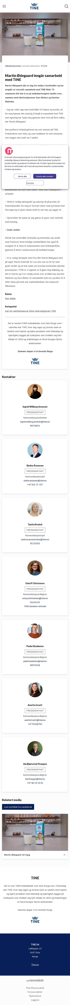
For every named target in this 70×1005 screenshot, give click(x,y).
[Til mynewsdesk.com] (35, 980)
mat (7, 310)
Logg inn (35, 999)
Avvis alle (22, 176)
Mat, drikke (10, 298)
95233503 (35, 543)
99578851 (35, 425)
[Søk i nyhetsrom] (66, 6)
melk (37, 310)
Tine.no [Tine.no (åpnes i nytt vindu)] (35, 964)
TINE (53, 310)
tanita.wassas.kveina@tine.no (35, 539)
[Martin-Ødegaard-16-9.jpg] (35, 832)
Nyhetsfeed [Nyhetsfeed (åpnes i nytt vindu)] (35, 995)
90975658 (35, 665)
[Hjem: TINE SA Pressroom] (34, 6)
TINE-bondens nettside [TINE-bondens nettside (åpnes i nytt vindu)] (35, 606)
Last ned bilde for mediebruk (18, 806)
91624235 (35, 602)
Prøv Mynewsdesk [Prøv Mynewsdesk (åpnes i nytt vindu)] (35, 987)
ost (11, 310)
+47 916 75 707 (35, 484)
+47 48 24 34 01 (35, 782)
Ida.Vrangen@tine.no (35, 778)
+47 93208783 (35, 724)
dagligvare (45, 310)
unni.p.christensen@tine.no (35, 598)
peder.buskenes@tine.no (35, 661)
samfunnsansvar (21, 310)
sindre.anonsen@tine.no (35, 480)
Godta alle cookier (44, 176)
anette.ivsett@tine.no (35, 720)
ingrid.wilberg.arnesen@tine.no (35, 421)
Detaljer (30, 183)
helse (31, 310)
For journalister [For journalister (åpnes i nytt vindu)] (35, 991)
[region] (35, 167)
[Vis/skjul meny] (4, 6)
